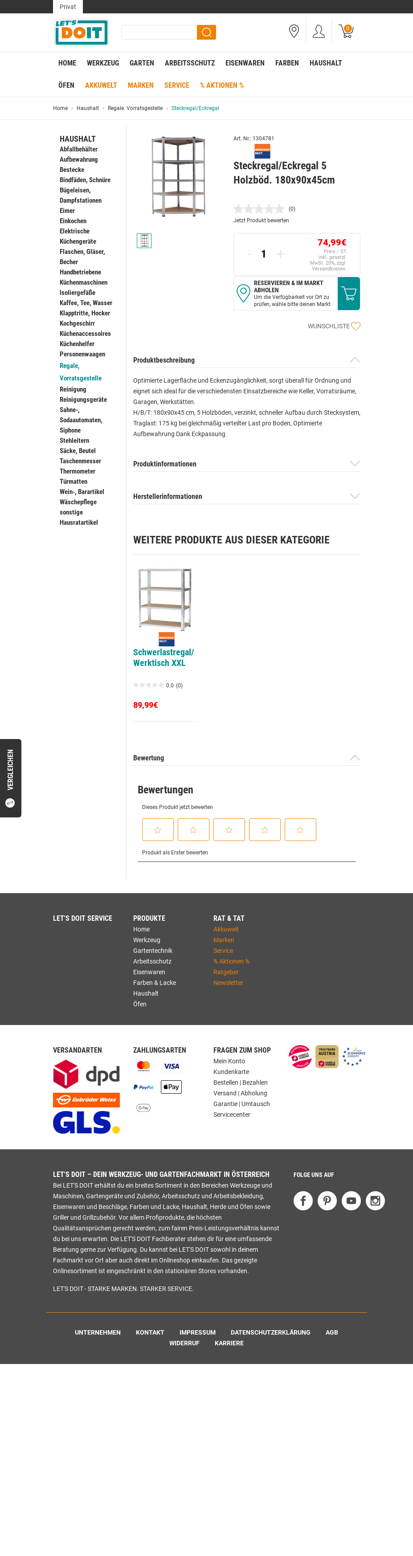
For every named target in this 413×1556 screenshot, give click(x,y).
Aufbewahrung (79, 159)
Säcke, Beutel (78, 451)
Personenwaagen (82, 354)
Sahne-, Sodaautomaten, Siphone (81, 420)
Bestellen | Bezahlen (240, 1082)
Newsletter (228, 982)
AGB (332, 1332)
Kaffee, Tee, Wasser (86, 303)
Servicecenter (231, 1114)
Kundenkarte (231, 1071)
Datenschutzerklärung (271, 1332)
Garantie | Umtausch (241, 1103)
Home (67, 63)
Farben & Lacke (154, 982)
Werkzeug (103, 63)
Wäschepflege (78, 502)
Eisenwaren (245, 63)
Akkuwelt (101, 85)
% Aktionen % (222, 85)
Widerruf (184, 1343)
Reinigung (73, 389)
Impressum (198, 1332)
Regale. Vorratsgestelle (135, 108)
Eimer (67, 211)
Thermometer (77, 471)
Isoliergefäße (77, 293)
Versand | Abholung (240, 1093)
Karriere (229, 1343)
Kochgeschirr (77, 323)
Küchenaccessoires (85, 334)
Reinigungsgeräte (83, 400)
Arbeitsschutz (190, 63)
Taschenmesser (80, 461)
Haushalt (326, 63)
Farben (287, 63)
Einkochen (73, 221)
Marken (141, 85)
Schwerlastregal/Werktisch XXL (163, 657)
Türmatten (73, 482)
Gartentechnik (152, 950)
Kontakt (150, 1332)
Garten (142, 63)
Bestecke (72, 170)
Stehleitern (74, 441)
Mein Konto (229, 1061)
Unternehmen (98, 1332)
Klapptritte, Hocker (85, 313)
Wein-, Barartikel (82, 492)
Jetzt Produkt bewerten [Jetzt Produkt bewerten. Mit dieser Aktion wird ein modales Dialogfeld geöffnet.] (261, 220)
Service (176, 85)
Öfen (66, 85)
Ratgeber (226, 972)
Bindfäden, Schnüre (85, 180)
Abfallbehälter (79, 149)
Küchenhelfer (77, 344)
